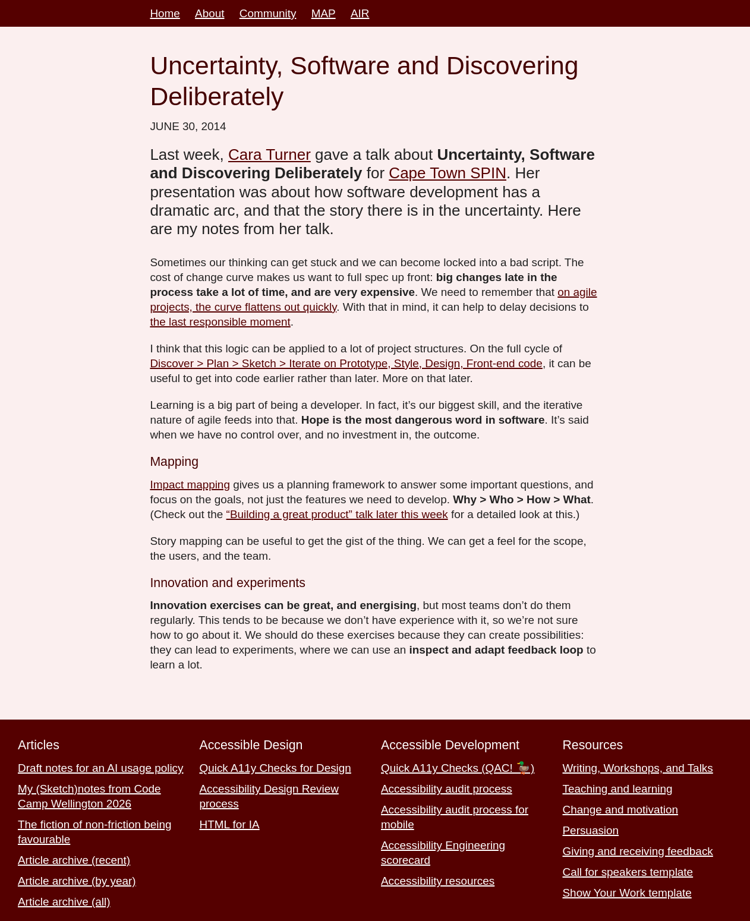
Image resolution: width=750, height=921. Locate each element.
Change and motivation (620, 809)
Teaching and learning (618, 789)
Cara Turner (269, 154)
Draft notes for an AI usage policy (101, 768)
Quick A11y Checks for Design (275, 768)
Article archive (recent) (74, 860)
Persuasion (591, 830)
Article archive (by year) (77, 881)
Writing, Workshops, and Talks (638, 768)
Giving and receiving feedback (638, 851)
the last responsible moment (220, 322)
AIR (360, 13)
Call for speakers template (628, 872)
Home (164, 13)
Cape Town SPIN (447, 173)
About (209, 13)
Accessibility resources (437, 881)
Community (268, 13)
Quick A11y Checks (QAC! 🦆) (457, 768)
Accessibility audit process (446, 789)
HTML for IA (230, 824)
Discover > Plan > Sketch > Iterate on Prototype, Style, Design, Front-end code (346, 363)
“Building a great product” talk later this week (337, 514)
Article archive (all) (64, 901)
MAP (323, 13)
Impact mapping (190, 484)
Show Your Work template (627, 893)
